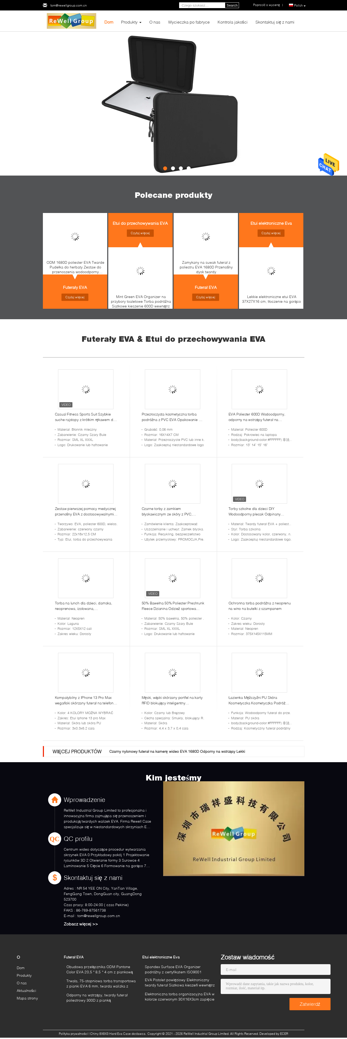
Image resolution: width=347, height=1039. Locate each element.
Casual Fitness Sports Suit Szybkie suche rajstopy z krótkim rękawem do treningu (85, 417)
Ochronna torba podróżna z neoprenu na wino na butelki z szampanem (260, 606)
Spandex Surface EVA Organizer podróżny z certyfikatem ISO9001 (173, 969)
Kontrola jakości (233, 21)
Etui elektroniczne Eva (271, 223)
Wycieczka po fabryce (189, 21)
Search (232, 5)
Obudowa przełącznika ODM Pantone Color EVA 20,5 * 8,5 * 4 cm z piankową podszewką (99, 970)
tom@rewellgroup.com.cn (68, 5)
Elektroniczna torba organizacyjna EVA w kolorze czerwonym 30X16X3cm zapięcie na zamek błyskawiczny (180, 997)
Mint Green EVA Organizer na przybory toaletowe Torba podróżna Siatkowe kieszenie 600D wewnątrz (141, 301)
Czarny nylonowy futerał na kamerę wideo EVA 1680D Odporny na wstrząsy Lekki (177, 751)
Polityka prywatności (73, 1034)
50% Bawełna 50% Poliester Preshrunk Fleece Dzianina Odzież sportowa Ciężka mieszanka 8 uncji (173, 606)
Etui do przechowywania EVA (140, 223)
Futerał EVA (206, 287)
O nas (154, 21)
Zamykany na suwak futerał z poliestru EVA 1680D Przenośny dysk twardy (206, 267)
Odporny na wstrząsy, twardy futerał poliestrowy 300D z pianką (97, 997)
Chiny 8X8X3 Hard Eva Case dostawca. (118, 1034)
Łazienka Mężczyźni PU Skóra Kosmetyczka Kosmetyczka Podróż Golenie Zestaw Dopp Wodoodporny (258, 700)
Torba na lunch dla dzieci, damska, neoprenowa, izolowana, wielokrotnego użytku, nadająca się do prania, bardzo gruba (86, 606)
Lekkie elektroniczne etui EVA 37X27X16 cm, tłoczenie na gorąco (271, 299)
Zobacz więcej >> (81, 923)
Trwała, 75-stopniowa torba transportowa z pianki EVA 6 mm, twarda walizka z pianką (101, 984)
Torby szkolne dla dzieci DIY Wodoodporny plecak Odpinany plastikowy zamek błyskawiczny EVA (258, 511)
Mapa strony (27, 998)
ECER (284, 1034)
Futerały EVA (75, 287)
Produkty (129, 21)
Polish (300, 5)
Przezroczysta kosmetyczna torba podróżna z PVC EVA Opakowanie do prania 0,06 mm (172, 417)
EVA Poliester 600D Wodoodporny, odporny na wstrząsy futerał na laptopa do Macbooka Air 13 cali (257, 417)
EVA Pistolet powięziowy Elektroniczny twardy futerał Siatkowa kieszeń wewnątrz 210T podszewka (180, 983)
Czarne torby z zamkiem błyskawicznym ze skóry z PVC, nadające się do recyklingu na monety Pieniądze (172, 511)
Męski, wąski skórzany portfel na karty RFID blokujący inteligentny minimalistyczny (172, 700)
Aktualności (26, 990)
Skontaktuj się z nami (275, 21)
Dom (108, 21)
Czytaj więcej (74, 297)
